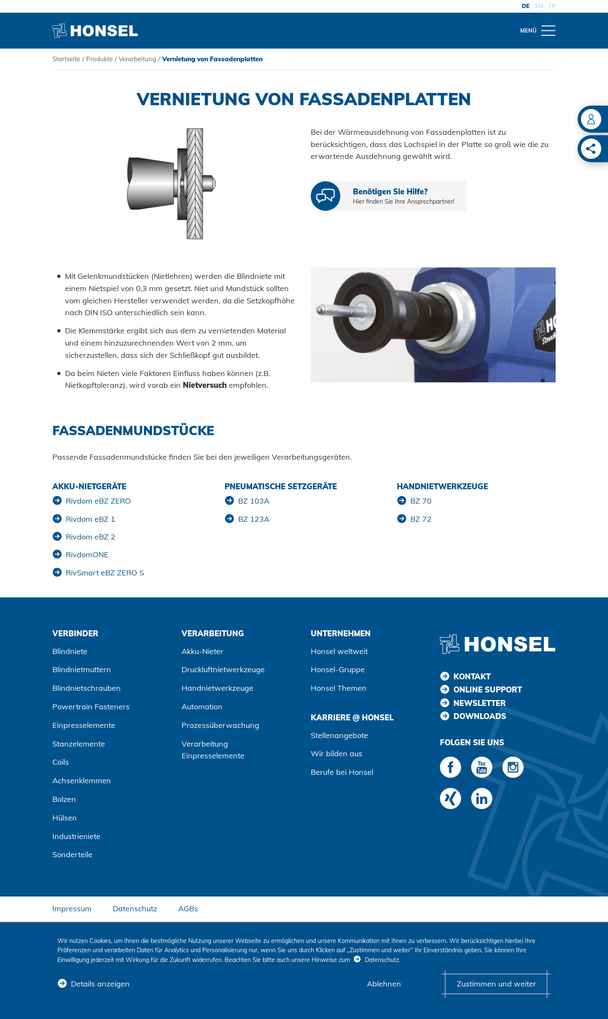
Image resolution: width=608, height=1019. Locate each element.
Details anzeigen (100, 984)
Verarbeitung (137, 59)
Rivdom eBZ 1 (90, 519)
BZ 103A (253, 501)
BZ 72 (421, 519)
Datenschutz (135, 908)
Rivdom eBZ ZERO (98, 501)
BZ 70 (421, 501)
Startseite (66, 59)
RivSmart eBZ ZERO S (105, 573)
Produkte (99, 59)
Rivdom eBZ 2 (90, 537)
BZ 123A (253, 519)
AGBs (188, 908)
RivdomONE (87, 554)
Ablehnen (384, 984)
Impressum (72, 908)
